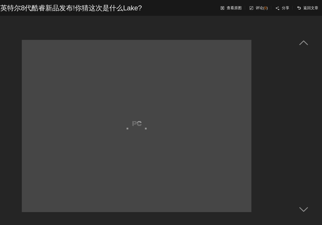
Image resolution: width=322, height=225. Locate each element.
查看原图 (234, 8)
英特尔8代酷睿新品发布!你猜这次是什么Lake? (71, 8)
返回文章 (310, 8)
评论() (262, 8)
